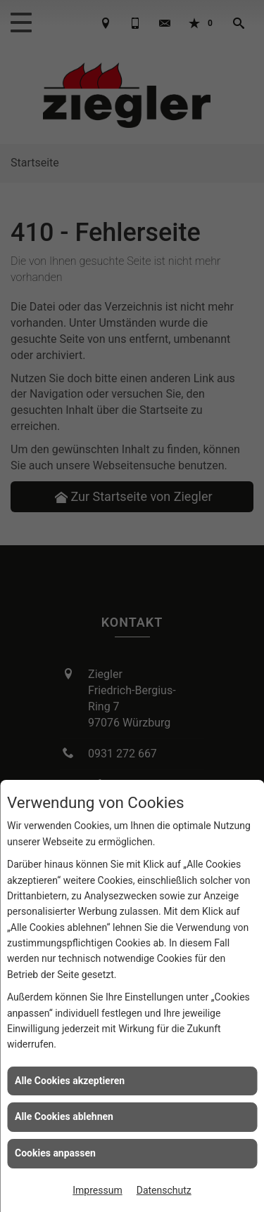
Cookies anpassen (55, 1153)
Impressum (97, 1190)
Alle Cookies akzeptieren (70, 1080)
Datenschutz (164, 1190)
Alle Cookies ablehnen (64, 1116)
